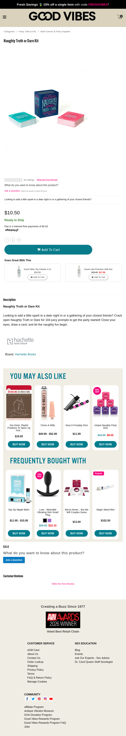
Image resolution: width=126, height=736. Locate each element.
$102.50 (105, 520)
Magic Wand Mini (105, 509)
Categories (9, 31)
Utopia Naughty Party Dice (105, 426)
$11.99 (77, 433)
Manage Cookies (37, 681)
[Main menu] (4, 16)
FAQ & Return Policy (39, 677)
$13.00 (77, 521)
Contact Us (33, 658)
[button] (45, 520)
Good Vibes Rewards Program (42, 718)
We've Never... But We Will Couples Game (76, 511)
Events (79, 654)
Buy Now (19, 444)
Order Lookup (35, 661)
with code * (63, 4)
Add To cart (48, 250)
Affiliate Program (34, 707)
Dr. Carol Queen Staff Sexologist (94, 661)
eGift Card (33, 650)
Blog (77, 650)
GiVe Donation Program (38, 714)
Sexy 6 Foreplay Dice (76, 425)
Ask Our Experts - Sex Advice (92, 658)
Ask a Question (12, 191)
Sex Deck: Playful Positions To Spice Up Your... (18, 428)
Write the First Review (47, 179)
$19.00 (19, 436)
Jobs (27, 726)
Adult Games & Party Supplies (55, 31)
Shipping (32, 665)
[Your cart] (119, 16)
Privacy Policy (35, 669)
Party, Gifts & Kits (27, 31)
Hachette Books (25, 354)
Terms (31, 673)
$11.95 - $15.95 (19, 520)
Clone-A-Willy (48, 425)
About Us (32, 654)
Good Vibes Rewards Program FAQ (45, 722)
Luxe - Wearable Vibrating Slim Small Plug (47, 512)
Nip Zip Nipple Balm (19, 509)
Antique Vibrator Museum (39, 710)
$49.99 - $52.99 (48, 433)
